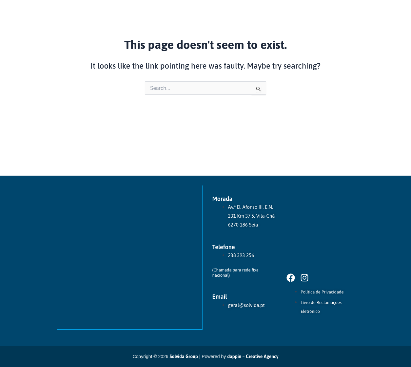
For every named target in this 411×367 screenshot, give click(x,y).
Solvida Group (184, 356)
